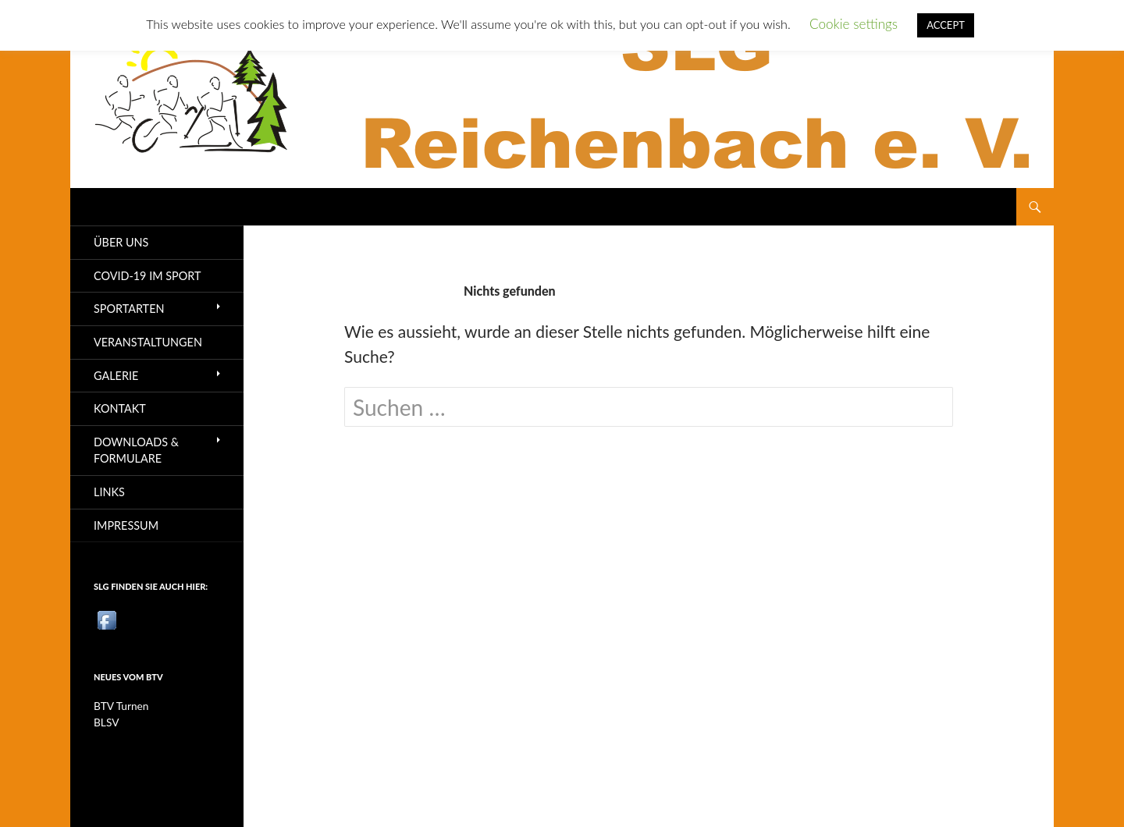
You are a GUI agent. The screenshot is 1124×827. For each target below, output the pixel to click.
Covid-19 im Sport (147, 275)
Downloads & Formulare (136, 450)
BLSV (106, 722)
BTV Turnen (121, 705)
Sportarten (129, 308)
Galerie (116, 375)
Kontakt (120, 408)
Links (109, 492)
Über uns (121, 242)
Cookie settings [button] (853, 24)
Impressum (126, 525)
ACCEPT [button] (946, 25)
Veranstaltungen (148, 342)
